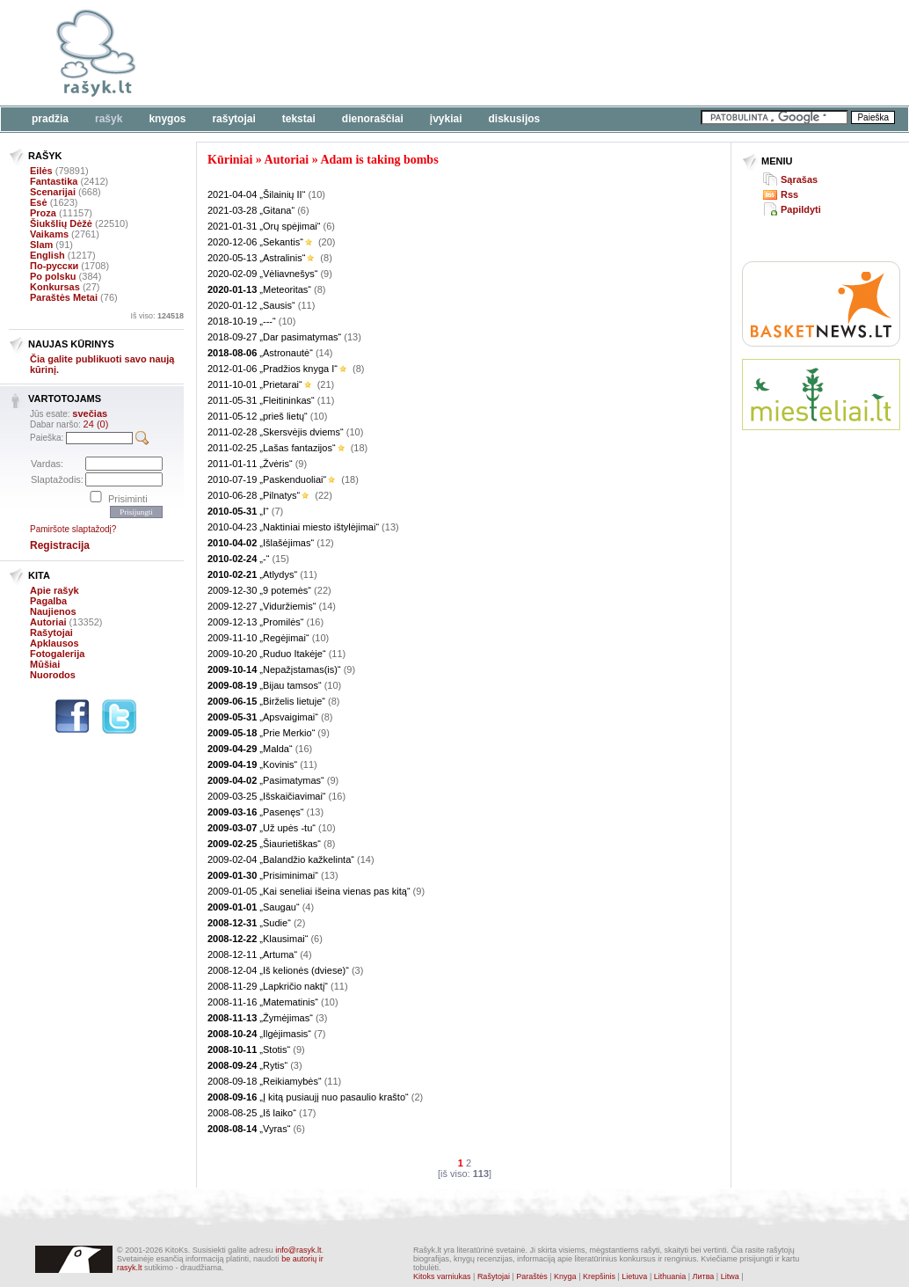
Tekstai (299, 119)
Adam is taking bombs (379, 159)
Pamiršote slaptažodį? (73, 529)
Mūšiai (45, 664)
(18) (359, 447)
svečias (89, 413)
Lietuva (634, 1276)
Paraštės (532, 1276)
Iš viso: (157, 315)
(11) (307, 305)
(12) (325, 542)
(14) (324, 352)
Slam (41, 244)
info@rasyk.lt (298, 1250)
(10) (316, 194)
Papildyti (801, 209)
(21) (326, 384)
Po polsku (53, 276)
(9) (325, 273)
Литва (704, 1276)
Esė (38, 202)
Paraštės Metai (64, 297)
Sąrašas (799, 179)
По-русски (54, 265)
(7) (277, 511)
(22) (323, 495)
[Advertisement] (540, 53)
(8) (325, 257)
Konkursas (55, 287)
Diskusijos (515, 119)
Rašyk (108, 119)
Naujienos (53, 611)
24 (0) (96, 424)
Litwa (730, 1276)
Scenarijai (53, 191)
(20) (327, 242)
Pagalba (48, 601)
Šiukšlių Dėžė (61, 223)
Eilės (41, 170)
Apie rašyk (54, 590)
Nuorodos (53, 674)
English (47, 255)
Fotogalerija (57, 653)
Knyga (565, 1276)
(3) (357, 970)
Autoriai (48, 622)
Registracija (60, 545)
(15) (280, 558)
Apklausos (54, 643)
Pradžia (50, 119)
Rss (789, 194)
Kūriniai (229, 159)
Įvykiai (446, 119)
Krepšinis (599, 1276)
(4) (308, 907)
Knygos (167, 119)
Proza (43, 213)
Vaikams (49, 234)
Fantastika (53, 181)
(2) (299, 923)
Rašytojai (233, 119)
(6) (303, 210)
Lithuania (670, 1276)
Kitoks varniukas (442, 1276)
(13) (352, 337)
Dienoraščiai (373, 119)
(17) (307, 1113)
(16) (315, 622)
